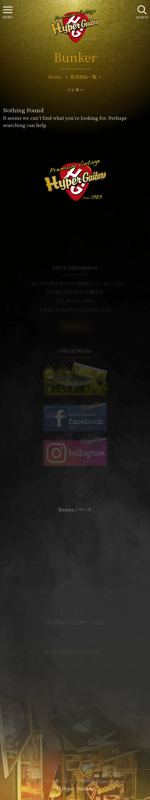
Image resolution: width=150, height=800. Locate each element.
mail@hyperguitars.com (83, 309)
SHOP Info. (75, 327)
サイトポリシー (75, 613)
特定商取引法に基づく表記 (75, 622)
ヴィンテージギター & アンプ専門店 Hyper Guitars (75, 781)
